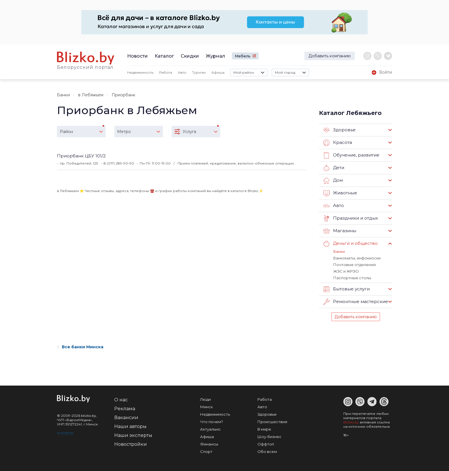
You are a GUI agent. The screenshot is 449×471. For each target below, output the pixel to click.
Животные (340, 193)
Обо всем (267, 451)
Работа (165, 72)
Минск (206, 406)
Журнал (215, 56)
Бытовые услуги (346, 289)
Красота (337, 143)
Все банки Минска (80, 346)
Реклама (124, 408)
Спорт (206, 451)
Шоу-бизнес (269, 436)
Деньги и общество (350, 244)
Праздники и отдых (350, 218)
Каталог (164, 56)
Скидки (190, 56)
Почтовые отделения (354, 264)
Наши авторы (130, 426)
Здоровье (339, 130)
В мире (264, 429)
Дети (333, 168)
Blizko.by (351, 422)
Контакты (65, 433)
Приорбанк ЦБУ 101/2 (81, 156)
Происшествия (272, 421)
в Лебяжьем (90, 94)
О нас (121, 399)
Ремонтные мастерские (355, 302)
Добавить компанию (329, 55)
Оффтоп (265, 444)
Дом (333, 180)
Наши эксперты (133, 435)
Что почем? (211, 421)
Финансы (209, 444)
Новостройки (130, 444)
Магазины (339, 231)
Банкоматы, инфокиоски (357, 258)
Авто (182, 72)
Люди (205, 399)
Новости (137, 56)
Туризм (199, 72)
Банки (63, 94)
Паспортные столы (352, 277)
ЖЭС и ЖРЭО (346, 271)
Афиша (217, 72)
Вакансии (126, 417)
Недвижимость (140, 72)
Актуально (210, 429)
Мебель (243, 56)
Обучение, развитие (351, 155)
